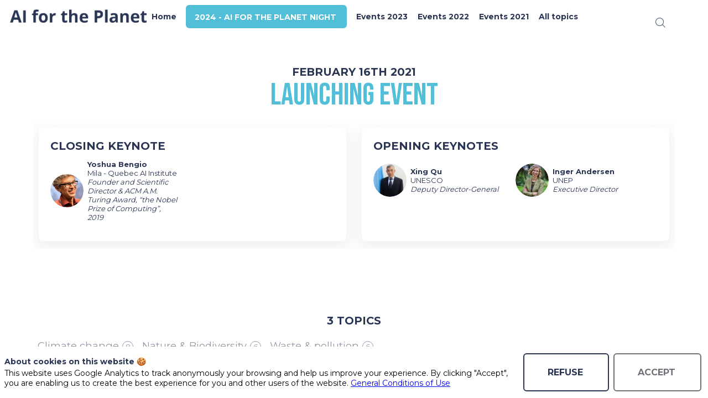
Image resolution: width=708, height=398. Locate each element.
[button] (281, 17)
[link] (179, 16)
